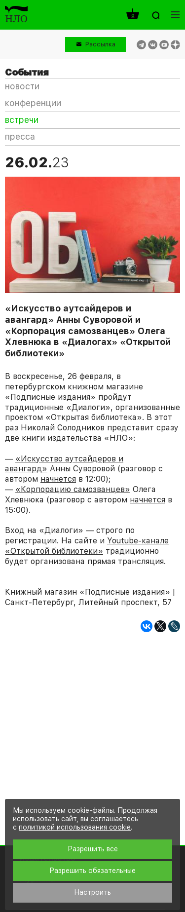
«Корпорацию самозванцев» (72, 489)
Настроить (92, 892)
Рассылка (100, 44)
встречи (21, 119)
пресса (20, 136)
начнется (58, 479)
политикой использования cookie (75, 827)
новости (22, 86)
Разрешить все (93, 849)
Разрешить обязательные (92, 870)
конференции (33, 103)
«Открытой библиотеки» (54, 551)
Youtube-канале (138, 540)
